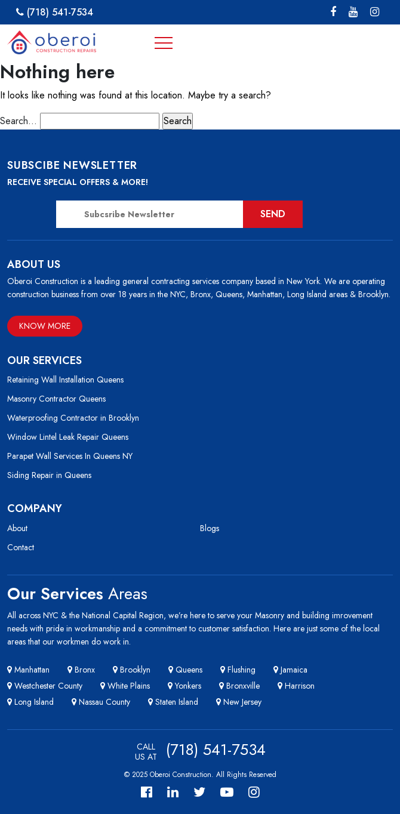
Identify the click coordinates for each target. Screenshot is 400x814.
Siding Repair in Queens (49, 475)
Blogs (209, 528)
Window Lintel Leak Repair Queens (67, 437)
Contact (20, 547)
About (17, 528)
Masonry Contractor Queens (56, 399)
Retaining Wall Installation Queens (65, 380)
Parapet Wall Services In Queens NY (70, 456)
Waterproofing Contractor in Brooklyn (73, 418)
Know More (44, 326)
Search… (18, 121)
